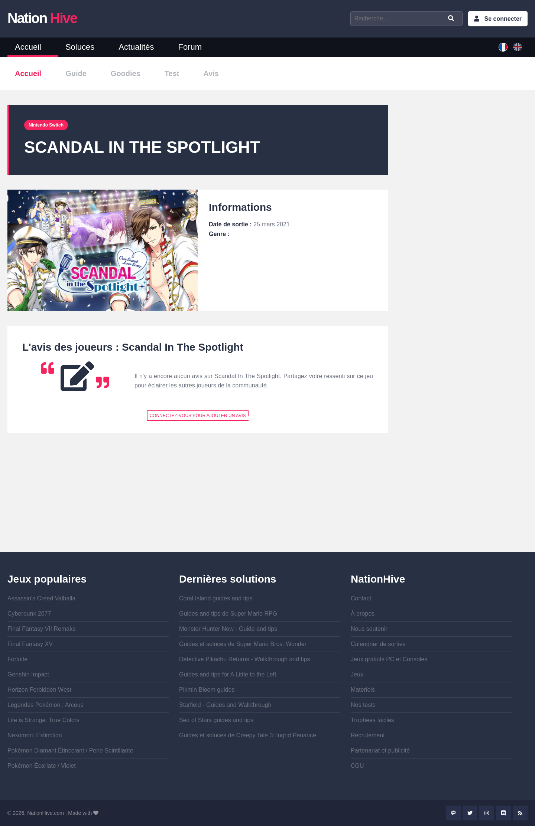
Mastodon (453, 813)
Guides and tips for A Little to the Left (227, 674)
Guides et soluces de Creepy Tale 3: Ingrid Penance (247, 735)
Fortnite (17, 659)
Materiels (363, 689)
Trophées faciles (372, 720)
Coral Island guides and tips (215, 598)
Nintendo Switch (46, 125)
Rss (520, 813)
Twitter (470, 813)
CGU (357, 766)
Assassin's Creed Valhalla (41, 598)
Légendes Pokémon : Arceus (45, 705)
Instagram (486, 813)
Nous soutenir (369, 629)
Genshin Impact (28, 674)
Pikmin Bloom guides (206, 689)
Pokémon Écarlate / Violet (41, 766)
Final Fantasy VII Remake (41, 629)
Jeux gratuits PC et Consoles (389, 659)
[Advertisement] (197, 500)
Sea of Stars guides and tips (216, 720)
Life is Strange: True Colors (43, 720)
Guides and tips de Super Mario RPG (228, 613)
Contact (361, 598)
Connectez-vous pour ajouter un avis (197, 415)
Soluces (79, 47)
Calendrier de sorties (378, 644)
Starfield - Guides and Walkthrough (225, 705)
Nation (42, 18)
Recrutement (368, 735)
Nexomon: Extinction (34, 735)
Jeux (357, 674)
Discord (503, 813)
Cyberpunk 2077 (29, 613)
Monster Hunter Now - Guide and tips (228, 629)
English (517, 47)
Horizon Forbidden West (39, 689)
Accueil (28, 47)
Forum (190, 47)
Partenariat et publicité (380, 750)
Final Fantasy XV (30, 644)
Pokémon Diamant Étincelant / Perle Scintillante (70, 750)
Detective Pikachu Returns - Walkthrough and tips (244, 659)
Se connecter (503, 19)
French (503, 47)
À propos (362, 613)
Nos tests (363, 705)
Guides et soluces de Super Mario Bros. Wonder (243, 644)
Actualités (136, 47)
